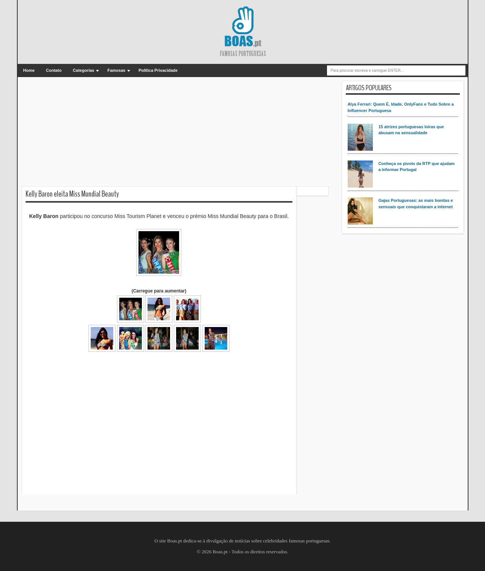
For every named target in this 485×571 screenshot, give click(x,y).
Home (29, 70)
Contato (54, 70)
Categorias (83, 70)
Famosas (116, 70)
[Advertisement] (175, 133)
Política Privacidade (158, 70)
